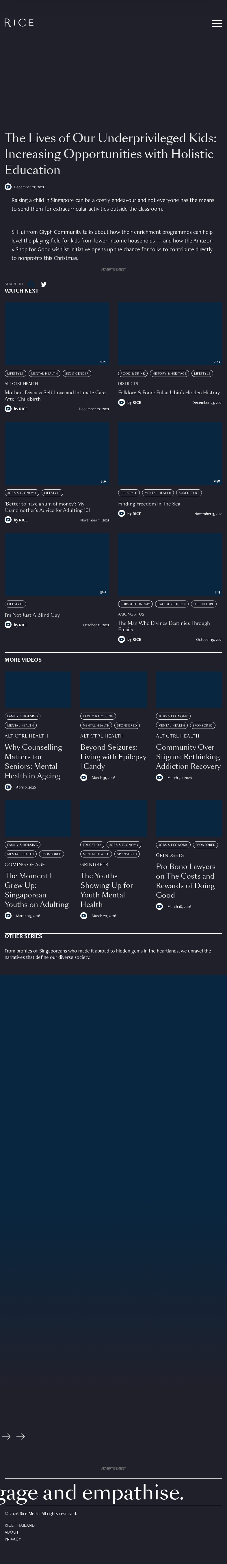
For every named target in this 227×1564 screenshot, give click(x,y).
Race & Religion (172, 604)
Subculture (189, 493)
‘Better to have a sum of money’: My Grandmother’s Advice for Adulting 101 (47, 507)
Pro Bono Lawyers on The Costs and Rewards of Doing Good (186, 881)
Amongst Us (131, 614)
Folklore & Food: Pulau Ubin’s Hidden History (169, 392)
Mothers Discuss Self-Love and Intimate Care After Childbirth (55, 395)
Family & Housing (22, 716)
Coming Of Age (25, 865)
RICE (23, 409)
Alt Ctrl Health (21, 384)
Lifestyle (15, 373)
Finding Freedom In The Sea (149, 504)
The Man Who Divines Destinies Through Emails (164, 626)
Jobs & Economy (22, 493)
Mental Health (44, 373)
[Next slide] (20, 1438)
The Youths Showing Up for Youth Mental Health (106, 890)
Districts (128, 384)
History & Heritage (169, 373)
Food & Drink (133, 373)
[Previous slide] (6, 1438)
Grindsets (94, 865)
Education (92, 845)
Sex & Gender (77, 373)
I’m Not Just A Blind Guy (32, 615)
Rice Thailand (20, 1525)
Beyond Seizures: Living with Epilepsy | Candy (113, 756)
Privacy (13, 1539)
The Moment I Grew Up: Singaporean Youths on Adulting (37, 890)
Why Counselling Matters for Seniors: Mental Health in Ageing (33, 761)
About (12, 1532)
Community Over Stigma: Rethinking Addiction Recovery (188, 756)
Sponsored (127, 725)
